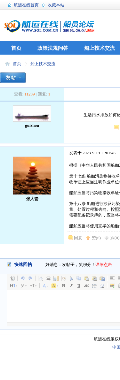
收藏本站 (56, 5)
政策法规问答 (52, 48)
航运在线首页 (26, 5)
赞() (96, 237)
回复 (78, 237)
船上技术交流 (99, 48)
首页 (16, 48)
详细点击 (103, 264)
